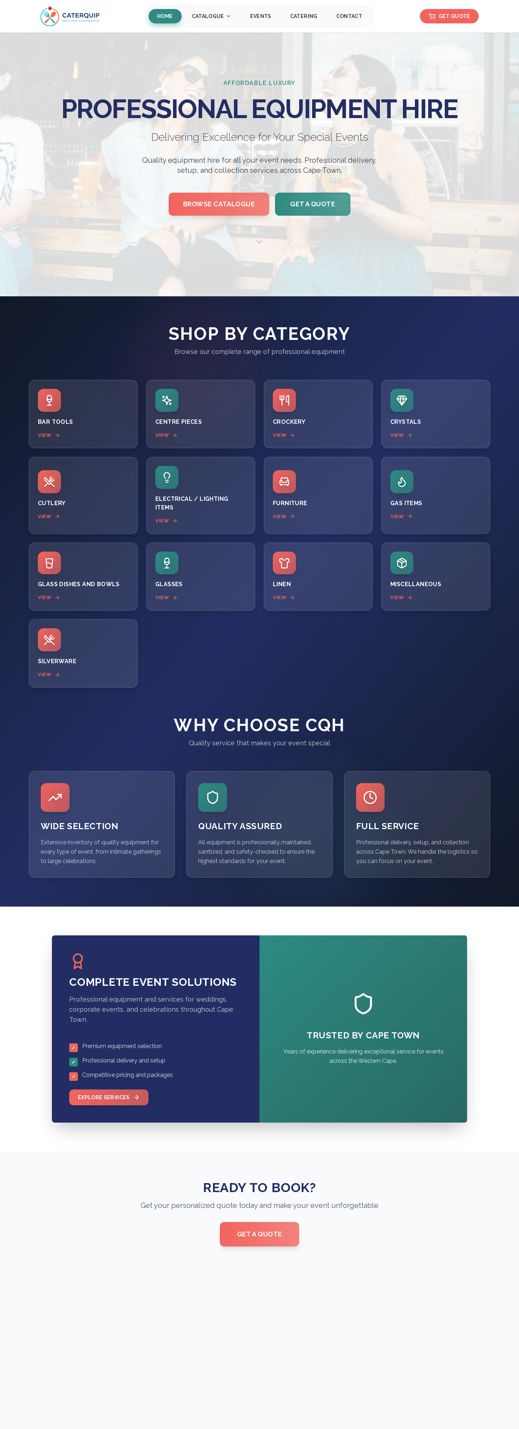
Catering (303, 16)
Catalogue (211, 16)
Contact (349, 16)
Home (164, 16)
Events (260, 16)
